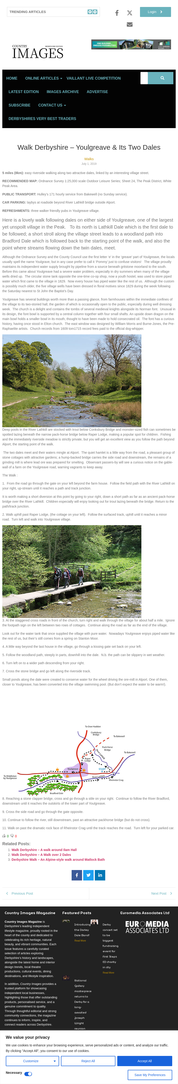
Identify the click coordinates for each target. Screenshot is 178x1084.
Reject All (88, 1061)
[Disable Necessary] (28, 1074)
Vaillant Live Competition (94, 85)
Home (11, 85)
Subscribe (19, 112)
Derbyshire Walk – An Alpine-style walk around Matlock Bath (58, 866)
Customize (30, 1061)
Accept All (145, 1061)
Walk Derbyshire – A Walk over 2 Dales (41, 861)
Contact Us (51, 112)
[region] (89, 1057)
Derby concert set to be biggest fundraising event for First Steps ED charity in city (110, 952)
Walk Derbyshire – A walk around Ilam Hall (44, 856)
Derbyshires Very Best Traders (42, 125)
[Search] (144, 84)
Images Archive (63, 98)
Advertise (97, 98)
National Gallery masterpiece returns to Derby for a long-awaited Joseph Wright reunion (83, 1011)
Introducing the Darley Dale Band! (82, 936)
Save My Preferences (149, 1075)
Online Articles (42, 85)
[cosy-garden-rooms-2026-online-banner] (131, 48)
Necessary (14, 1072)
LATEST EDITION (24, 98)
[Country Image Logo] (47, 54)
